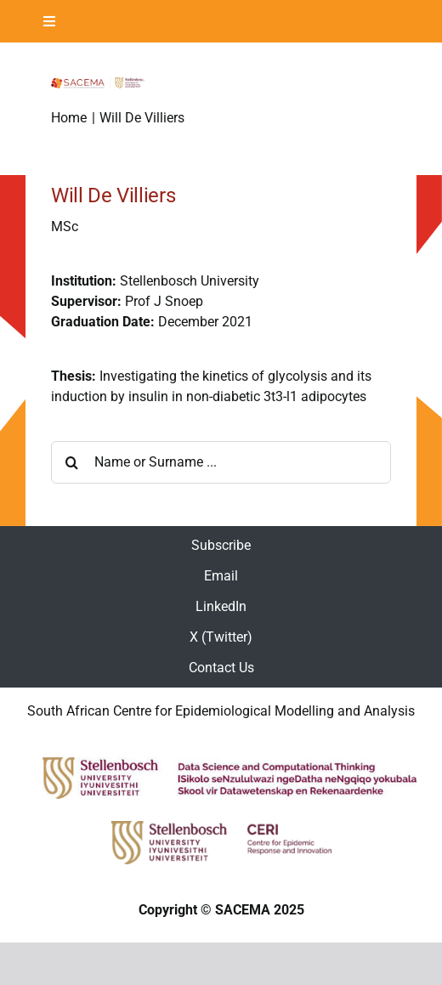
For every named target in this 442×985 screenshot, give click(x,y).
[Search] (72, 462)
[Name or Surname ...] (221, 462)
